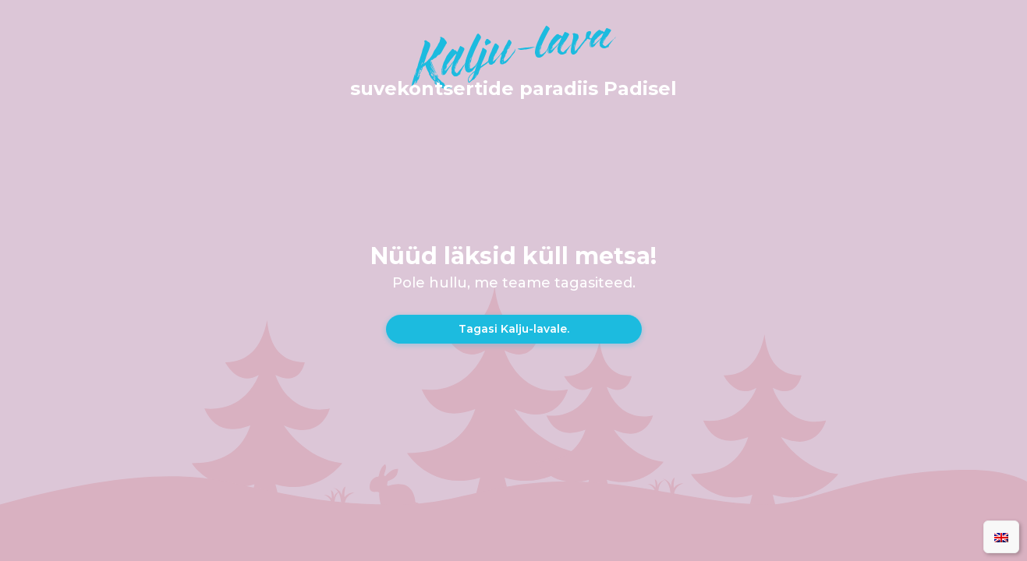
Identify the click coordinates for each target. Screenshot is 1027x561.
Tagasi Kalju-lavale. (514, 329)
